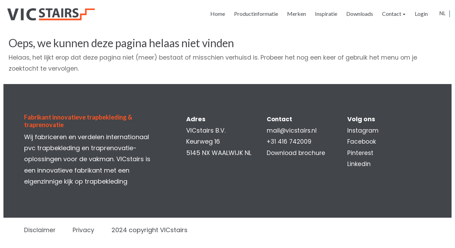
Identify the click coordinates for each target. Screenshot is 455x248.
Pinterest (359, 152)
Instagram (362, 130)
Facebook (361, 141)
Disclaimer (44, 230)
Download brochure (296, 152)
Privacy (88, 230)
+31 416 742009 (289, 141)
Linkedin (358, 163)
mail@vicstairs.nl (292, 130)
